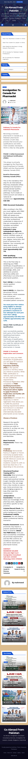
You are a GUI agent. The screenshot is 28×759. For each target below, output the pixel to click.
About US (9, 752)
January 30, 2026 (10, 702)
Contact (14, 752)
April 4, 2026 (9, 668)
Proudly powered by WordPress (9, 747)
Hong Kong (6, 695)
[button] (23, 25)
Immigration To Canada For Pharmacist (12, 93)
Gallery (19, 752)
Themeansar (14, 749)
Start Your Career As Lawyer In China (14, 42)
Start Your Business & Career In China (14, 38)
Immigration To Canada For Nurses (19, 569)
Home (5, 752)
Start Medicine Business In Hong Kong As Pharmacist (14, 700)
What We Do (14, 755)
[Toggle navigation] (13, 25)
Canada (4, 87)
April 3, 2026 (9, 685)
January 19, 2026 (10, 719)
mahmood (12, 100)
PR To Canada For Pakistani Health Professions (11, 637)
